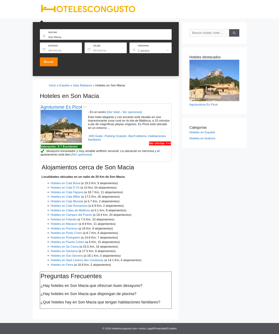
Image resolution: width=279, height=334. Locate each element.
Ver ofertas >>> (160, 143)
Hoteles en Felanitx (64, 219)
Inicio (52, 85)
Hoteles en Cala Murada (67, 201)
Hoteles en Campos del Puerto (71, 215)
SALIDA (96, 46)
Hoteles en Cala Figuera (67, 192)
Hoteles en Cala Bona (65, 183)
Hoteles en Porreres (64, 228)
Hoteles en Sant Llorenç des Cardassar (77, 260)
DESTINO (52, 32)
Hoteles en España (202, 132)
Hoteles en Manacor (64, 224)
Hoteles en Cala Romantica (69, 205)
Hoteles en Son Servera (67, 255)
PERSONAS (143, 46)
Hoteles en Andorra (202, 138)
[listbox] (153, 51)
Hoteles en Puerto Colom (68, 242)
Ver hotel (114, 112)
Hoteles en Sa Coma (65, 246)
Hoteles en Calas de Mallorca (70, 210)
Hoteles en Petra (62, 264)
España (64, 85)
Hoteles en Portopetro (65, 237)
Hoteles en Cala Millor (65, 196)
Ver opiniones (131, 112)
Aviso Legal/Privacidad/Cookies (158, 328)
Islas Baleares (82, 85)
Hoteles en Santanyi (64, 251)
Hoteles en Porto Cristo (66, 233)
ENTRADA (53, 46)
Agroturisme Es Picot (61, 107)
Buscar (48, 61)
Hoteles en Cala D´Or (65, 187)
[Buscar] (234, 33)
